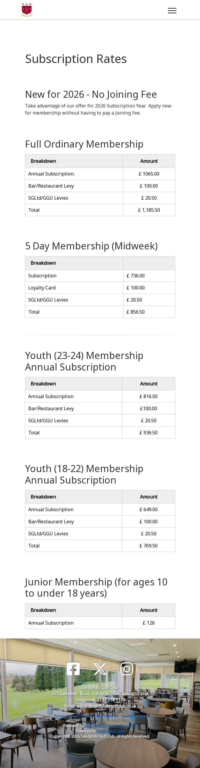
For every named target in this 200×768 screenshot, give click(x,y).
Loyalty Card (42, 287)
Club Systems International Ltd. (110, 725)
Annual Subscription (51, 396)
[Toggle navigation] (171, 9)
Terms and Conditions (99, 716)
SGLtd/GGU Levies (48, 198)
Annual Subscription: (51, 174)
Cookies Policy (134, 716)
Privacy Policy (65, 716)
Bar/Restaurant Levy (51, 186)
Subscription (42, 275)
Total (34, 210)
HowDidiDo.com (110, 731)
